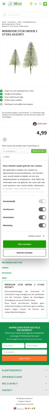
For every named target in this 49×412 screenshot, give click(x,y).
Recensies (7, 273)
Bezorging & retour (12, 262)
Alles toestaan (24, 244)
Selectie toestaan (24, 252)
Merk (4, 278)
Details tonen (34, 236)
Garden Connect (24, 401)
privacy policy (38, 339)
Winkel (5, 267)
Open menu (4, 4)
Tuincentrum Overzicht (24, 404)
